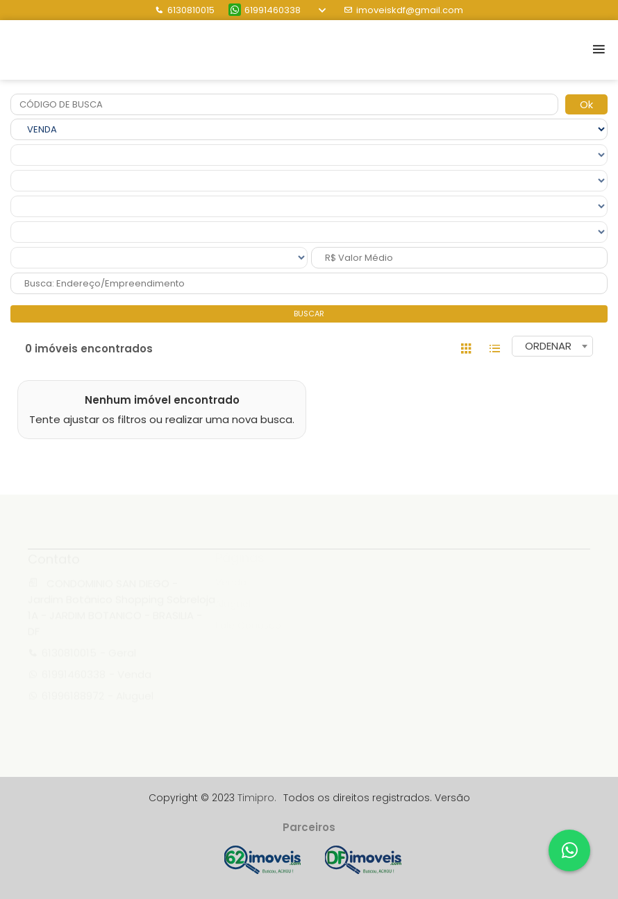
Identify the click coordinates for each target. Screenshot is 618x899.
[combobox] (552, 346)
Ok (586, 104)
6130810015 (185, 10)
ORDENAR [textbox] (548, 346)
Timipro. (256, 798)
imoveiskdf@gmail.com (403, 10)
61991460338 (264, 10)
